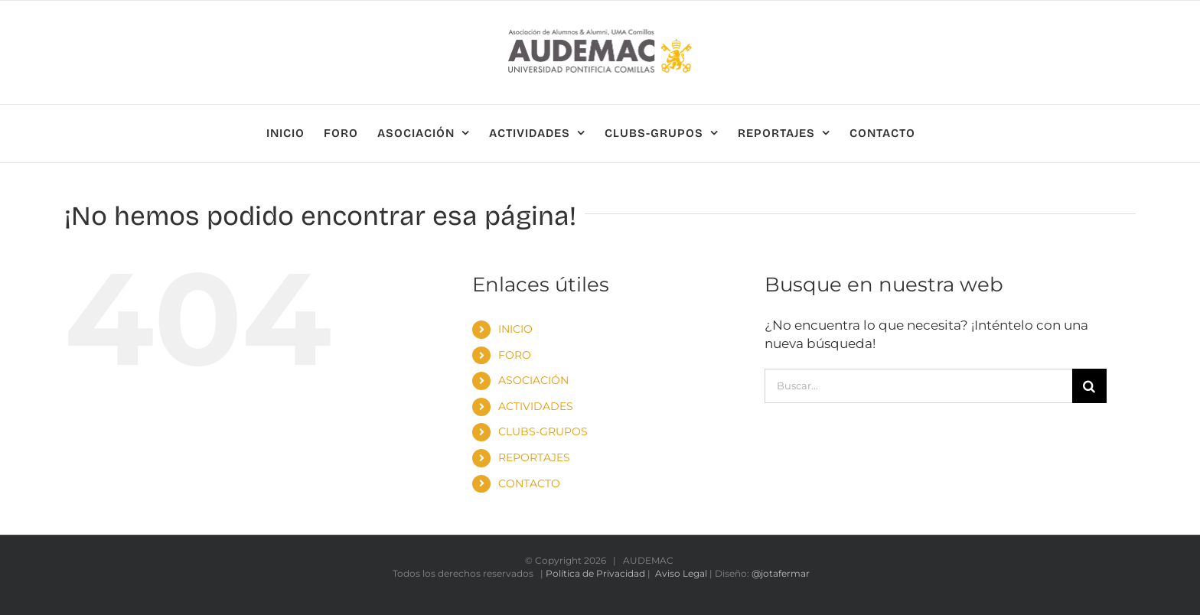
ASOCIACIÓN (533, 380)
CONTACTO (529, 483)
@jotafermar (781, 573)
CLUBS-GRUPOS (543, 431)
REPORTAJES (534, 457)
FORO (514, 355)
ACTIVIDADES (535, 406)
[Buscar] (1089, 386)
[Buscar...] (918, 386)
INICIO (515, 329)
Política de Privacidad (595, 573)
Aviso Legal (681, 573)
